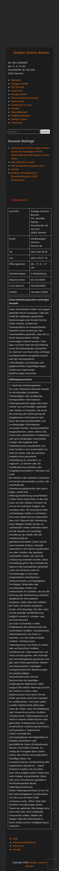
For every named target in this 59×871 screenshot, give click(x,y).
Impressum (18, 845)
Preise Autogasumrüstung (24, 97)
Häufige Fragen (19, 119)
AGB (14, 838)
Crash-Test (16, 90)
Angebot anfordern (21, 115)
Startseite (16, 80)
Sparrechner (17, 101)
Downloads (17, 122)
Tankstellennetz (19, 112)
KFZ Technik (17, 87)
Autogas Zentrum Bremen (32, 52)
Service (15, 169)
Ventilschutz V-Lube (21, 105)
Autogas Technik (19, 83)
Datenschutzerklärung (23, 842)
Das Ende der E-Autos (22, 162)
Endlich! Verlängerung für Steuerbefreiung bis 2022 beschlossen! (24, 176)
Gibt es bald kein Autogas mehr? (28, 165)
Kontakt (15, 108)
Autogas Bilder (18, 94)
